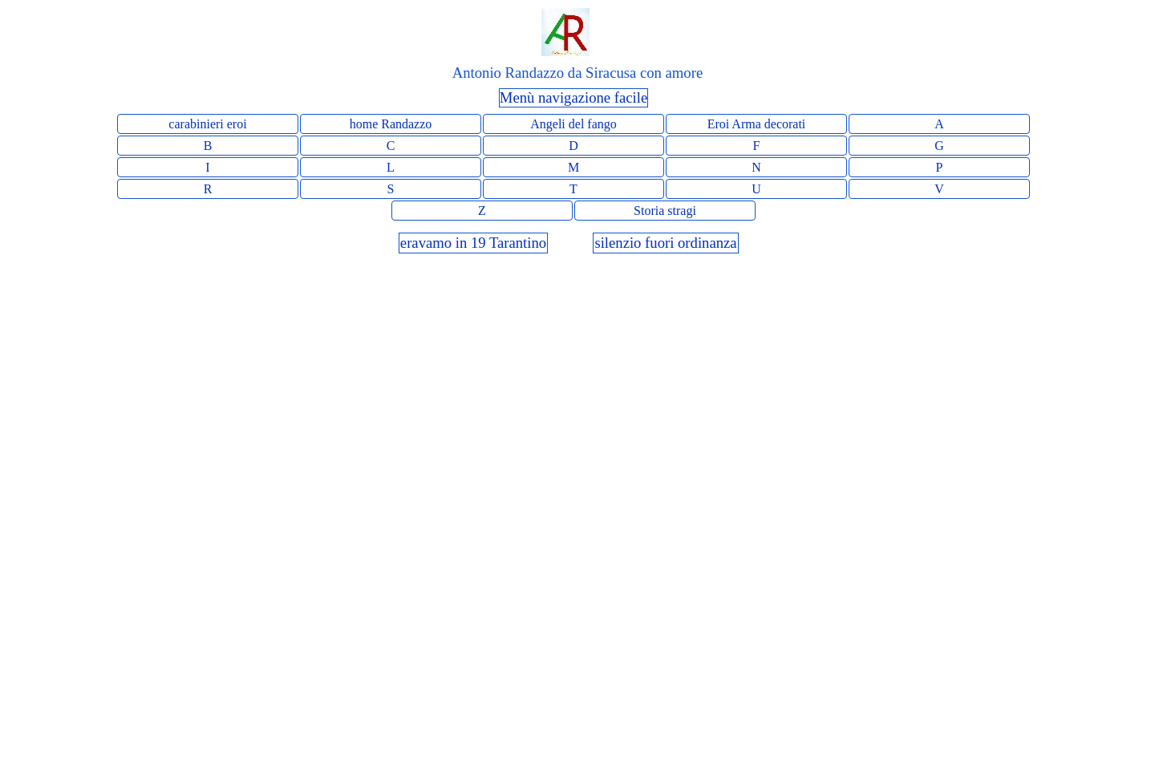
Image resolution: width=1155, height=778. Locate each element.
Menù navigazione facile (573, 97)
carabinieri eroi (207, 124)
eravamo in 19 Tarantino (473, 242)
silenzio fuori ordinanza (665, 242)
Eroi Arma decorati (756, 124)
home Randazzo (391, 124)
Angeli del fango (573, 124)
